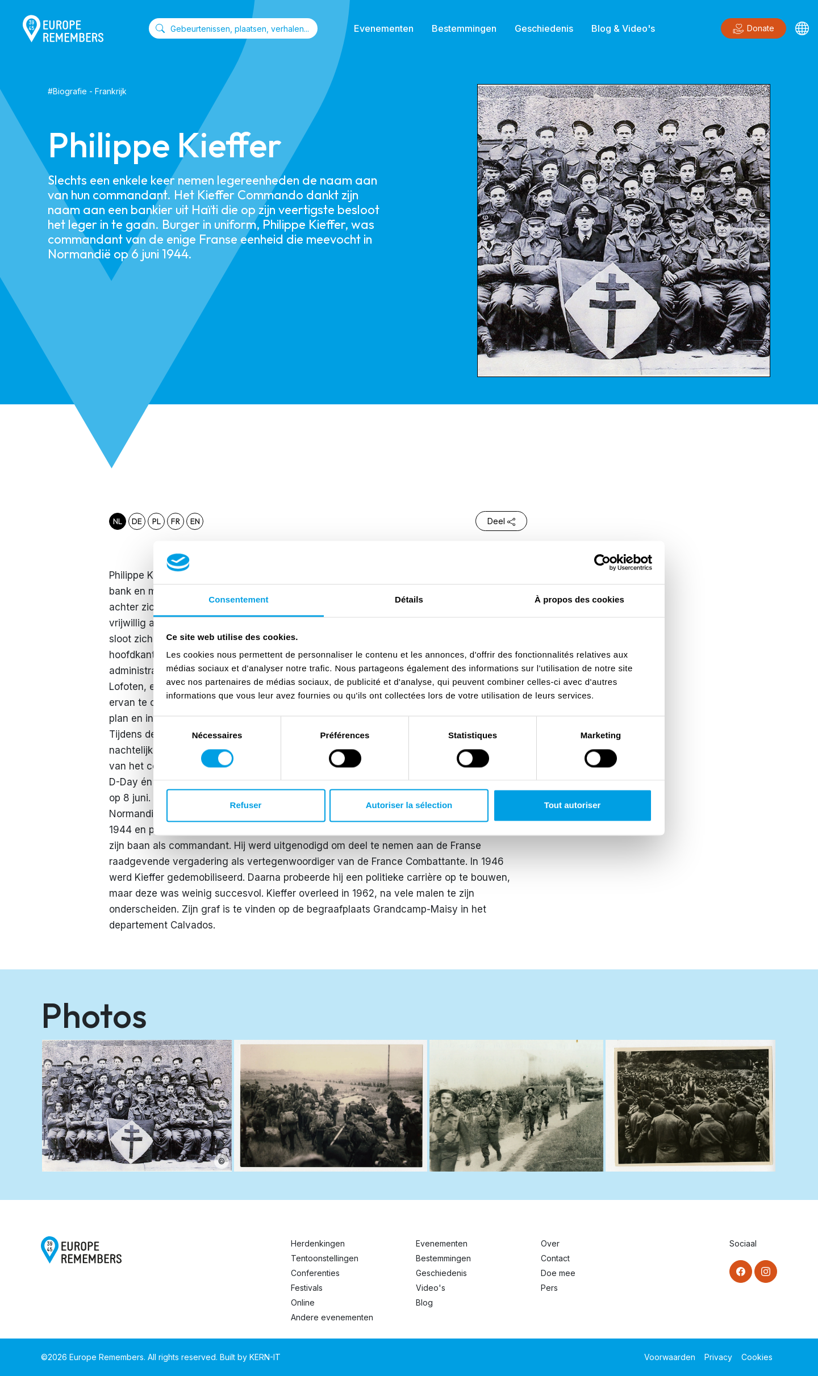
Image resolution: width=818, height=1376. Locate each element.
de (137, 521)
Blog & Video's (623, 28)
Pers (549, 1288)
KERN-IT (265, 1357)
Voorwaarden (669, 1357)
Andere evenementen (332, 1317)
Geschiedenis (544, 28)
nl (117, 521)
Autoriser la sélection (409, 805)
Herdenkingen (318, 1243)
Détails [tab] (409, 600)
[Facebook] (740, 1271)
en (195, 521)
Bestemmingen (464, 28)
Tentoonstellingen (324, 1258)
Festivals (307, 1288)
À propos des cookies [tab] (579, 600)
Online (303, 1302)
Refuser (246, 805)
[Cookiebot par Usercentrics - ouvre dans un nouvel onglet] (602, 562)
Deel (501, 521)
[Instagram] (765, 1271)
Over (550, 1243)
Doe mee (558, 1273)
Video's (430, 1288)
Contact (555, 1258)
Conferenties (315, 1273)
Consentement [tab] (238, 600)
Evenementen (384, 28)
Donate (753, 29)
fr (175, 521)
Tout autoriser (572, 805)
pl (156, 521)
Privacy (718, 1357)
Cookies (757, 1357)
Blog (424, 1302)
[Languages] (802, 28)
